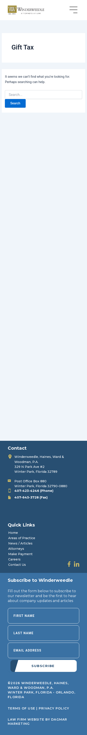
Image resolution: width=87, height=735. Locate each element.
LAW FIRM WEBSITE (26, 719)
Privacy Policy (54, 708)
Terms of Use (21, 708)
